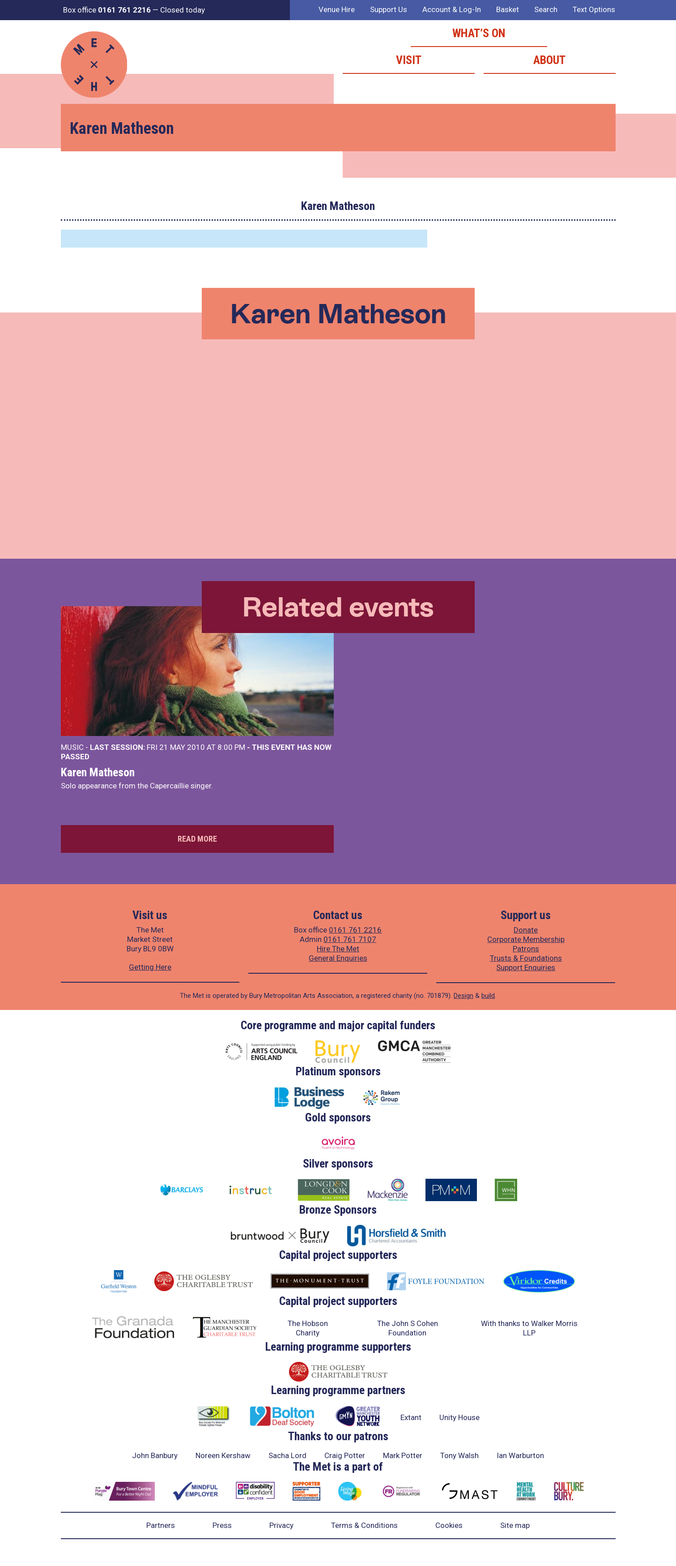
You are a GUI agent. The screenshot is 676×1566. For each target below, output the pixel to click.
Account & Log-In (451, 9)
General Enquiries (338, 958)
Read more (197, 838)
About (549, 60)
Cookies (449, 1525)
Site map (515, 1525)
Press (222, 1525)
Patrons (526, 948)
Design (463, 996)
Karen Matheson (98, 772)
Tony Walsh (459, 1455)
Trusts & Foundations (526, 958)
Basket (507, 9)
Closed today (182, 9)
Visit (408, 60)
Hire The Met (338, 948)
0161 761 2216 (355, 929)
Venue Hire (337, 9)
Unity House (459, 1417)
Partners (160, 1525)
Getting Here (150, 967)
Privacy (281, 1525)
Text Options (594, 9)
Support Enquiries (525, 967)
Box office (107, 9)
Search (545, 9)
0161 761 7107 (349, 939)
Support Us (388, 9)
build (488, 996)
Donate (526, 929)
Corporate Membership (526, 939)
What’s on (479, 33)
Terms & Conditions (364, 1525)
